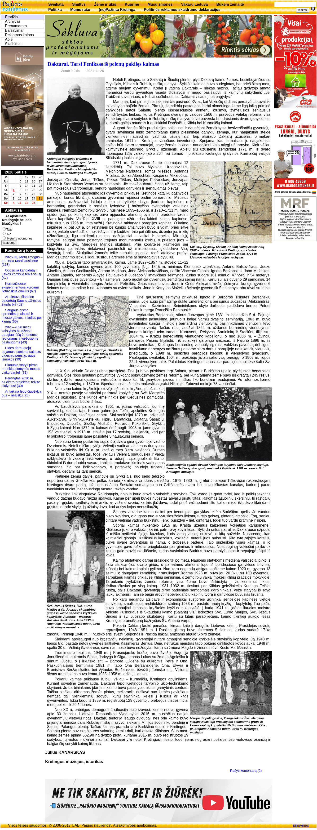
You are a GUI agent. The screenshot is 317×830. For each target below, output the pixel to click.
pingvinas (301, 825)
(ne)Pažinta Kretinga (117, 10)
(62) (19, 304)
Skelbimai (13, 44)
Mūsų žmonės (160, 4)
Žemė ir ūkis (105, 4)
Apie (9, 39)
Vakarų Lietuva (194, 4)
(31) (24, 372)
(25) (26, 395)
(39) (17, 359)
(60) (14, 321)
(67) (5, 278)
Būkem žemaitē (230, 4)
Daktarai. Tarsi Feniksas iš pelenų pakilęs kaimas (103, 64)
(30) (19, 386)
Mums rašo (80, 10)
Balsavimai (14, 30)
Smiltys (79, 4)
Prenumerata (16, 26)
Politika (55, 10)
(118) (6, 264)
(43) (23, 342)
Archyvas (13, 21)
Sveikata (56, 4)
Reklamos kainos (19, 35)
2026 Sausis (16, 172)
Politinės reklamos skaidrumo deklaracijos (182, 10)
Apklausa (13, 210)
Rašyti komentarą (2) (246, 770)
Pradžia (11, 17)
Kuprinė (132, 4)
